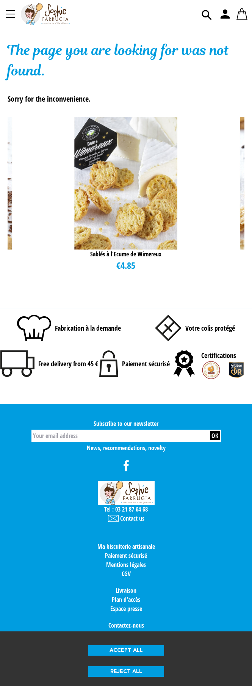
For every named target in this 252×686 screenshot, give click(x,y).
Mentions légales (126, 564)
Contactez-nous (126, 625)
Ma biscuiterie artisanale (126, 546)
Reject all (126, 671)
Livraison (126, 590)
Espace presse (126, 608)
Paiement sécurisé (126, 555)
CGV (126, 574)
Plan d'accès (126, 599)
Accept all (126, 650)
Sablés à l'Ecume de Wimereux (125, 254)
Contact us (126, 518)
